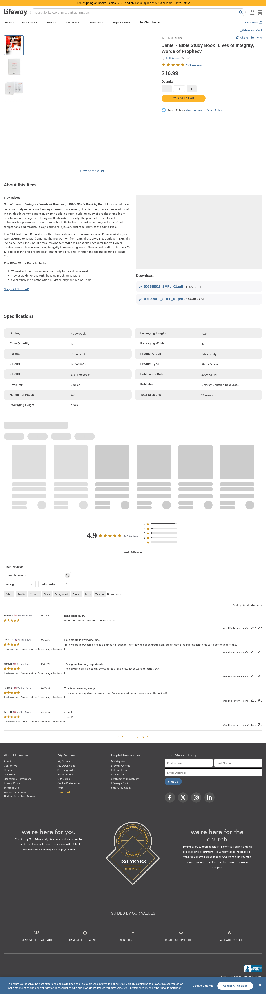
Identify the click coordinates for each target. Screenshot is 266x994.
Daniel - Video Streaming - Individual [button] (43, 649)
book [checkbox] (88, 594)
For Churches (150, 22)
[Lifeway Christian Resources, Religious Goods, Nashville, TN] (253, 968)
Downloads (117, 774)
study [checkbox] (47, 594)
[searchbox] (34, 575)
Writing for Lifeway (15, 792)
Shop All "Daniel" (16, 289)
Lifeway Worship (120, 765)
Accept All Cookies (235, 985)
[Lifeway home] (15, 12)
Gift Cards (63, 778)
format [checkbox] (76, 594)
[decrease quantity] (167, 88)
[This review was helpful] (253, 628)
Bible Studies (31, 22)
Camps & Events (122, 22)
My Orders (63, 761)
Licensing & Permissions (17, 778)
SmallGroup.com (121, 787)
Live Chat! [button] (64, 792)
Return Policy (65, 774)
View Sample (92, 170)
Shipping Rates (66, 770)
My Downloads (66, 765)
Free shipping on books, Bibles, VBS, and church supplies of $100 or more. (133, 3)
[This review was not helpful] (259, 628)
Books (52, 22)
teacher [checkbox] (99, 594)
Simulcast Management (125, 778)
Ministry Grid (118, 761)
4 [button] (138, 737)
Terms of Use (11, 787)
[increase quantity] (192, 88)
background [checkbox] (61, 594)
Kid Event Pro (119, 770)
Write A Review (133, 552)
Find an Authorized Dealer (19, 796)
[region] (133, 985)
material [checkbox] (34, 594)
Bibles (10, 22)
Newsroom (10, 774)
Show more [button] (114, 594)
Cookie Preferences (68, 783)
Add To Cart (183, 98)
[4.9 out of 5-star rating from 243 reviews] (182, 65)
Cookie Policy (92, 987)
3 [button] (132, 737)
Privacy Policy (12, 783)
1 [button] (123, 737)
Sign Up (173, 781)
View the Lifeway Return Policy (204, 110)
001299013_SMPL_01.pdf (161, 287)
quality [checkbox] (21, 594)
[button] (162, 524)
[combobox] (138, 12)
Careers (8, 770)
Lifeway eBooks (120, 783)
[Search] (240, 12)
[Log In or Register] (252, 12)
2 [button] (128, 737)
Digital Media (74, 22)
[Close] (260, 985)
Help (60, 787)
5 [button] (143, 737)
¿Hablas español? (251, 30)
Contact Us (10, 765)
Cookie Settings (203, 985)
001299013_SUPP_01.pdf (161, 299)
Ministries (97, 22)
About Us (9, 761)
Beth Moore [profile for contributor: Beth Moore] (173, 58)
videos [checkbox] (9, 594)
